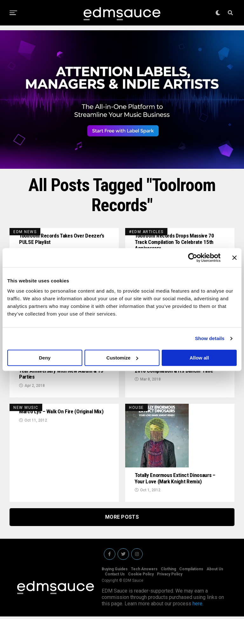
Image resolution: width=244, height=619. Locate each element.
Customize (122, 357)
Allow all (199, 357)
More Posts (122, 519)
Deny (45, 357)
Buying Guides (115, 571)
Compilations (191, 571)
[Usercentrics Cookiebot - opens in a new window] (192, 257)
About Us (215, 571)
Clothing (168, 571)
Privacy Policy (169, 576)
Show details (210, 338)
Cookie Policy (141, 576)
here (197, 606)
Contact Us (115, 576)
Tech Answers (144, 571)
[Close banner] (234, 257)
